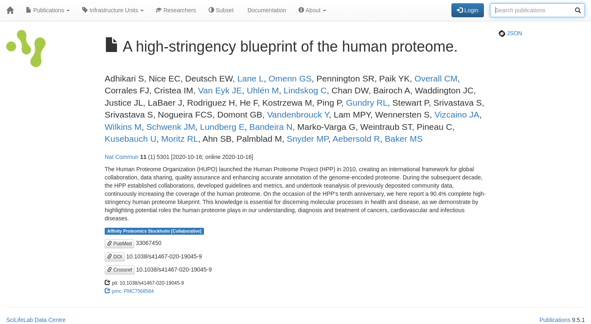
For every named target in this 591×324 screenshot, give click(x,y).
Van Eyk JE (220, 90)
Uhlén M (263, 90)
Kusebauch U (130, 138)
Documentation (266, 10)
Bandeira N (270, 126)
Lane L (250, 78)
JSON (510, 33)
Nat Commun (121, 157)
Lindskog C (305, 90)
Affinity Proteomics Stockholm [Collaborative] (154, 231)
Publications (48, 10)
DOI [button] (114, 257)
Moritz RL (179, 138)
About (312, 10)
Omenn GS (290, 78)
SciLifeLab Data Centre (36, 320)
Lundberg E (222, 126)
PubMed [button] (119, 244)
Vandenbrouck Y (298, 114)
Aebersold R (356, 138)
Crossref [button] (119, 270)
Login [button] (467, 10)
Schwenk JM (171, 126)
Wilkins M (123, 126)
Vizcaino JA (456, 114)
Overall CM (436, 78)
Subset (221, 10)
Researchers (176, 10)
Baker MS (403, 138)
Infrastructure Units (113, 10)
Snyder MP (307, 138)
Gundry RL (367, 102)
